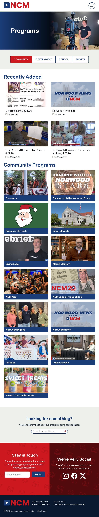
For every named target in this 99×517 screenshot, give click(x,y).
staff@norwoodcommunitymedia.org (69, 504)
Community (21, 59)
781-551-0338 (59, 502)
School (64, 59)
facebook (74, 476)
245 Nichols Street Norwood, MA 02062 (41, 503)
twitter (82, 476)
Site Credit (42, 511)
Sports (80, 59)
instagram (65, 476)
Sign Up (38, 474)
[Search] (46, 431)
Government (44, 59)
